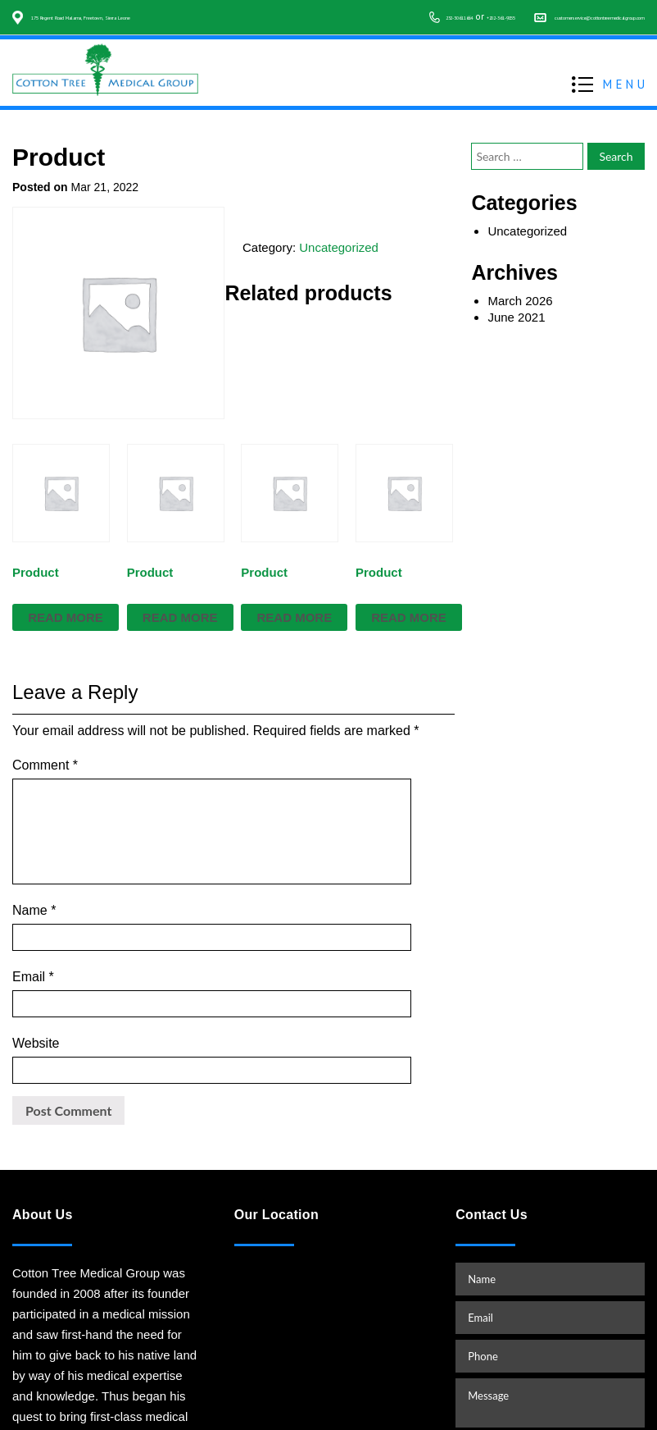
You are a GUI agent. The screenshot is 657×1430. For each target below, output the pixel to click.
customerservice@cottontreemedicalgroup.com (540, 32)
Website (36, 948)
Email (33, 908)
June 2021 (516, 317)
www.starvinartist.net (565, 1407)
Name (34, 868)
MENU (625, 99)
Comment (45, 765)
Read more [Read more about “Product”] (65, 617)
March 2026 (519, 301)
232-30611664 (282, 32)
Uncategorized (338, 247)
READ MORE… (56, 1337)
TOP (628, 1377)
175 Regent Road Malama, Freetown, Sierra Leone (139, 16)
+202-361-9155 (362, 32)
